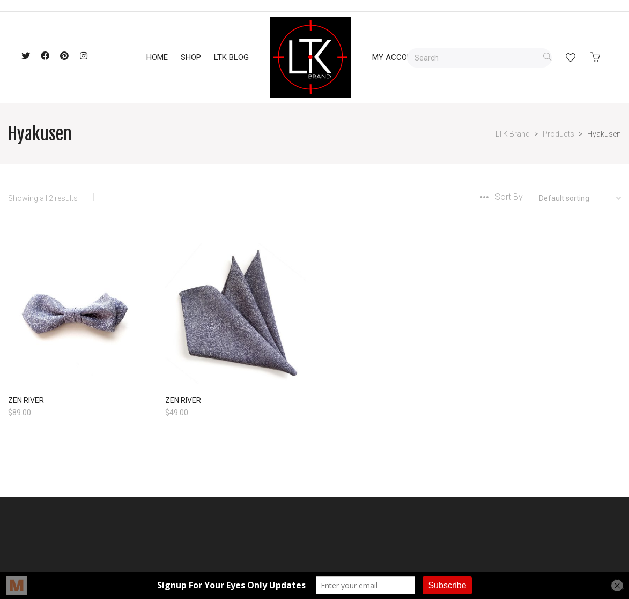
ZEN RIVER (26, 400)
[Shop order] (572, 198)
